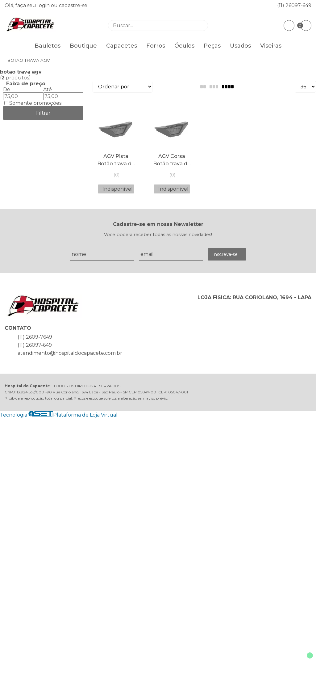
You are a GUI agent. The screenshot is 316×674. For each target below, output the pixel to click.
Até (47, 89)
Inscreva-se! (225, 254)
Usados (240, 45)
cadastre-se (73, 5)
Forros (155, 45)
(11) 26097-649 (294, 5)
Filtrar (43, 113)
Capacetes (121, 45)
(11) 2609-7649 (35, 337)
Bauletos (47, 45)
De (6, 89)
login (44, 5)
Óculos (184, 45)
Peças (212, 45)
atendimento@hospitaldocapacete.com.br (70, 353)
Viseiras (270, 45)
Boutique (83, 45)
